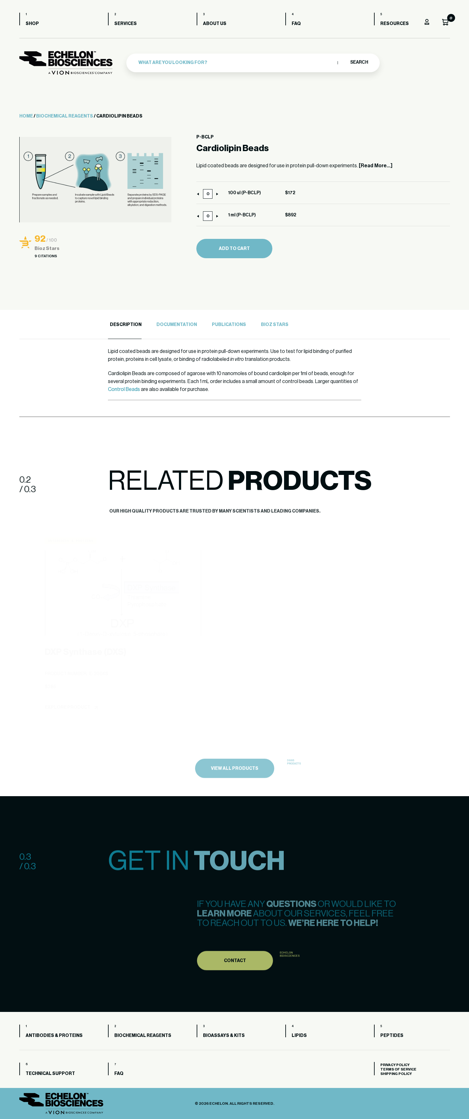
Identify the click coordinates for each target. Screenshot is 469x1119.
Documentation (176, 325)
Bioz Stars (274, 325)
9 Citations (46, 256)
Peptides (391, 1035)
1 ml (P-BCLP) (242, 215)
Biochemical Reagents (64, 116)
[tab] (125, 325)
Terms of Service (398, 1069)
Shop (32, 24)
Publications (229, 325)
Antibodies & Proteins (54, 1035)
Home (26, 116)
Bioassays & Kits (224, 1035)
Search (359, 62)
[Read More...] (375, 165)
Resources (394, 24)
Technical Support (50, 1073)
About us (214, 24)
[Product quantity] (207, 194)
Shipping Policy (396, 1074)
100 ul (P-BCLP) (244, 193)
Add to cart (234, 248)
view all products (234, 782)
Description (126, 325)
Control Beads (124, 389)
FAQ (296, 24)
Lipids (299, 1035)
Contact (235, 974)
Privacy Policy (394, 1065)
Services (125, 24)
